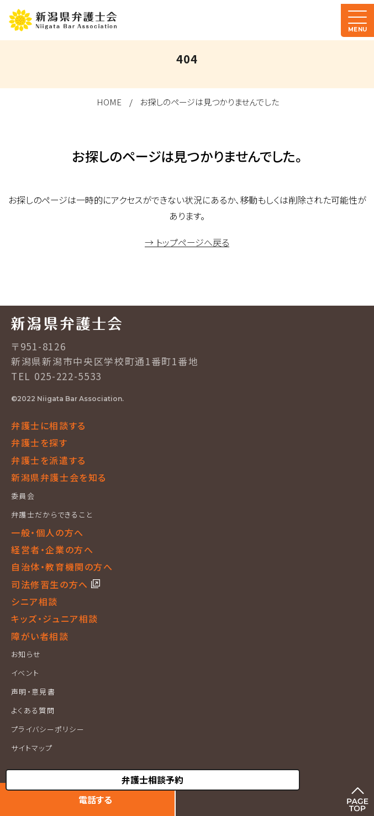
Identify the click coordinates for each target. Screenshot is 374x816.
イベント (25, 673)
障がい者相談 (40, 636)
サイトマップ (31, 748)
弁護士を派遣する (48, 460)
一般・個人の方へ (47, 532)
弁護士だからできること (51, 514)
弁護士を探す (39, 442)
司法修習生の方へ (51, 584)
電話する (95, 799)
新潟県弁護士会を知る (59, 477)
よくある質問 (33, 710)
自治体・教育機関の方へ (62, 566)
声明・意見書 (33, 691)
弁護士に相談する (48, 425)
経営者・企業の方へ (52, 549)
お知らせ (26, 654)
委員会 (23, 495)
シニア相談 (34, 601)
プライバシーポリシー (48, 729)
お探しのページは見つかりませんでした (209, 102)
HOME (109, 102)
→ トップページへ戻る (187, 242)
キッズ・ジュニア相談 (54, 618)
